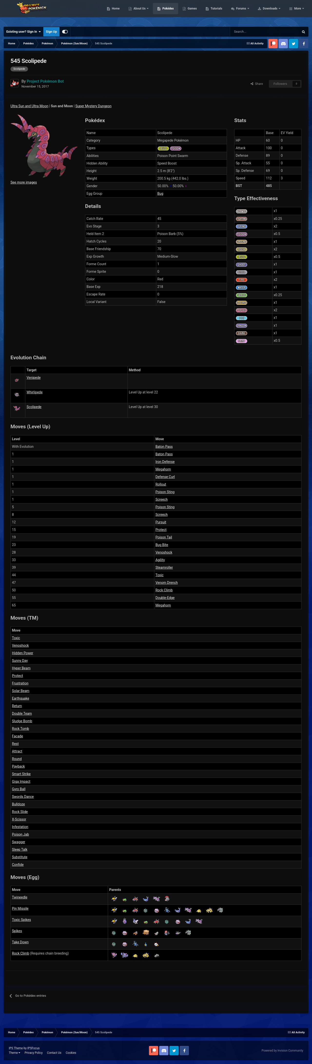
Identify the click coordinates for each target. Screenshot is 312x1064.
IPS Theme (16, 1048)
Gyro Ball (18, 789)
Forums (272, 12)
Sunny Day (20, 661)
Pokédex (199, 12)
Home (146, 12)
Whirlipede (35, 392)
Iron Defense (165, 462)
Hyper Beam (21, 668)
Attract (17, 751)
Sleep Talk (19, 849)
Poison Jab (20, 834)
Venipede (34, 378)
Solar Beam (20, 691)
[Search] (247, 31)
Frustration (20, 683)
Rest (15, 744)
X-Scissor (19, 819)
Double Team (22, 713)
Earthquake (20, 698)
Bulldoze (18, 804)
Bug (160, 193)
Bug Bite (162, 545)
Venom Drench (167, 583)
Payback (18, 766)
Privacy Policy (34, 1052)
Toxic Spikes (21, 920)
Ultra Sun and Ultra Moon (29, 106)
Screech (162, 499)
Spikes (17, 931)
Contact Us (54, 1052)
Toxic (160, 575)
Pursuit (161, 522)
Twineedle (19, 897)
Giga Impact (21, 781)
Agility (160, 560)
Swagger (18, 842)
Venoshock (164, 552)
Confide (18, 865)
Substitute (19, 857)
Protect (161, 530)
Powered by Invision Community (282, 1050)
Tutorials (247, 12)
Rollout (161, 484)
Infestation (20, 827)
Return (17, 706)
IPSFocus (33, 1048)
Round (17, 759)
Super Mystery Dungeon (93, 106)
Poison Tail (164, 537)
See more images (23, 182)
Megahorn (163, 469)
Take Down (20, 942)
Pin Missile (20, 908)
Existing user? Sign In (23, 31)
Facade (17, 736)
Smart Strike (21, 774)
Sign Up (51, 31)
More (297, 12)
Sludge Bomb (22, 721)
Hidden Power (22, 653)
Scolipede (34, 407)
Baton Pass (164, 447)
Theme (14, 1052)
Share (257, 84)
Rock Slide (20, 812)
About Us (170, 12)
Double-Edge (165, 598)
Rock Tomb (20, 729)
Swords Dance (23, 797)
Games (223, 12)
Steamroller (164, 567)
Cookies (71, 1052)
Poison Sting (165, 492)
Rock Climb (164, 590)
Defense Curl (165, 477)
